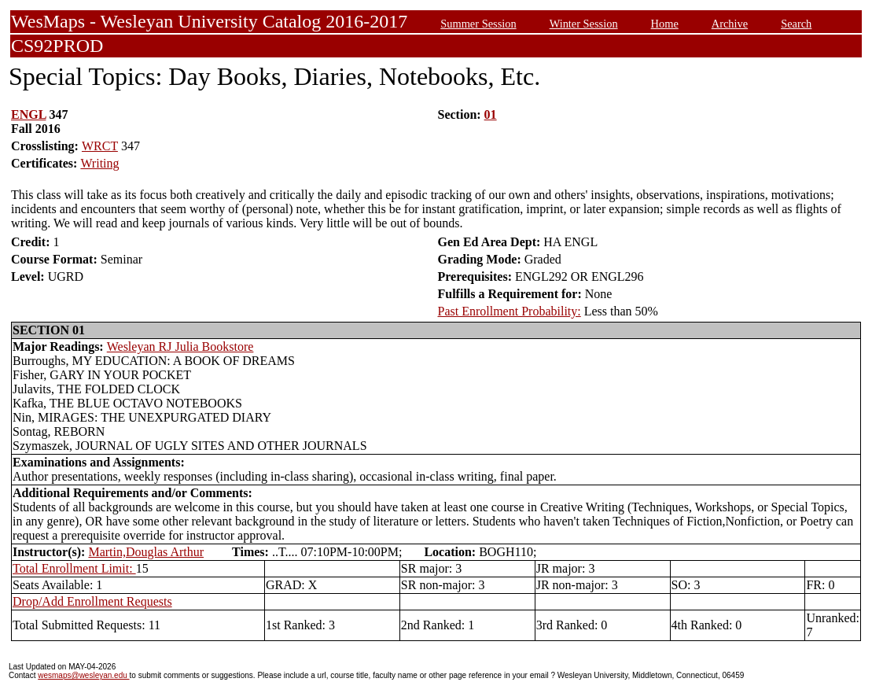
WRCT (100, 146)
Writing (99, 163)
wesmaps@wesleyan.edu (83, 675)
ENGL (28, 114)
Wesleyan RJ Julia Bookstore (180, 346)
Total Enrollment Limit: (74, 568)
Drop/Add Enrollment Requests (92, 601)
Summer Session (478, 23)
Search (796, 23)
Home (665, 23)
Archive (730, 23)
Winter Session (584, 23)
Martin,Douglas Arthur (146, 552)
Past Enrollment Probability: (509, 311)
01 (490, 114)
